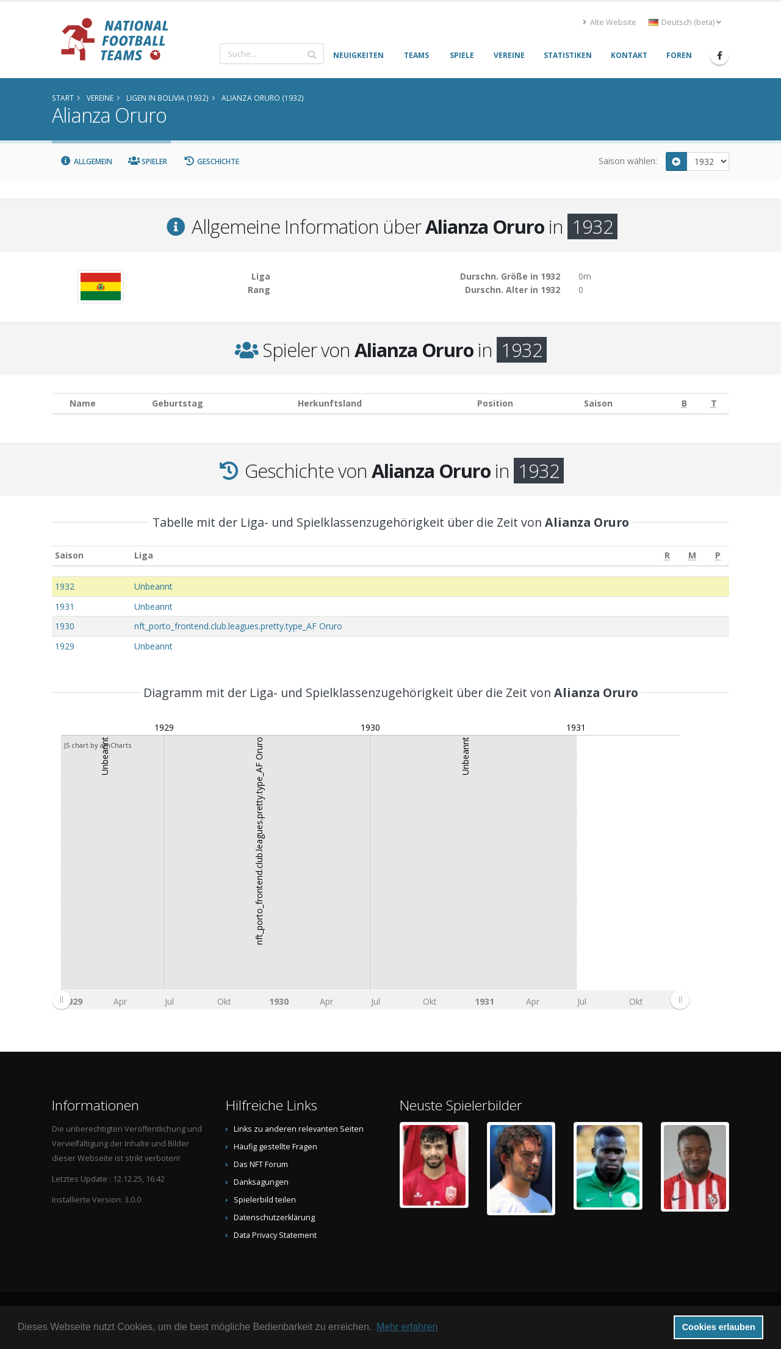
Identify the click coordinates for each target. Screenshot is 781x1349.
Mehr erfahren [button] (407, 1327)
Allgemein (86, 161)
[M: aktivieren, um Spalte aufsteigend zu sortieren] (692, 556)
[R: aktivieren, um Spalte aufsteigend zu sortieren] (667, 556)
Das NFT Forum (261, 1164)
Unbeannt (153, 586)
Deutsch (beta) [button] (685, 22)
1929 (64, 646)
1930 (64, 626)
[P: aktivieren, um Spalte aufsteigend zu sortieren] (718, 556)
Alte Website (609, 22)
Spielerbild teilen (265, 1200)
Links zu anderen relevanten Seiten (299, 1129)
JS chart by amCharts (97, 745)
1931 (64, 606)
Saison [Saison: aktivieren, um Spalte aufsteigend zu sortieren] (69, 555)
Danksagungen (261, 1182)
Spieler (148, 161)
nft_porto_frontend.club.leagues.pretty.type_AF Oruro (238, 626)
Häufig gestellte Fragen (275, 1146)
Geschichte (211, 161)
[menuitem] (370, 1000)
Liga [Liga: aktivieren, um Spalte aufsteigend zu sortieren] (143, 555)
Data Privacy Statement (275, 1235)
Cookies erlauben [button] (718, 1327)
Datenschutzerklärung (274, 1217)
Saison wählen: (628, 161)
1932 (64, 586)
